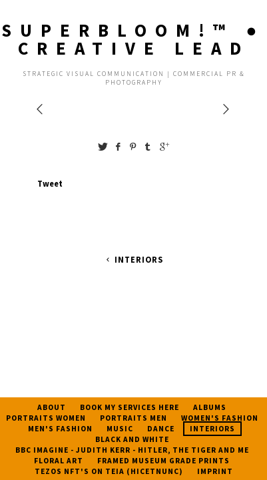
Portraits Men (133, 418)
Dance (160, 428)
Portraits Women (46, 418)
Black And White (132, 439)
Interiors (133, 260)
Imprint (215, 471)
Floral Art (58, 460)
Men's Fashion (60, 428)
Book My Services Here (129, 407)
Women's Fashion (219, 418)
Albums (209, 407)
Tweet (50, 183)
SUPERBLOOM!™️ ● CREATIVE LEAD (133, 39)
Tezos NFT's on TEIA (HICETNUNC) (109, 471)
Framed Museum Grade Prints (163, 460)
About (51, 407)
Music (120, 428)
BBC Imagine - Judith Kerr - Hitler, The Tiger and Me (132, 450)
